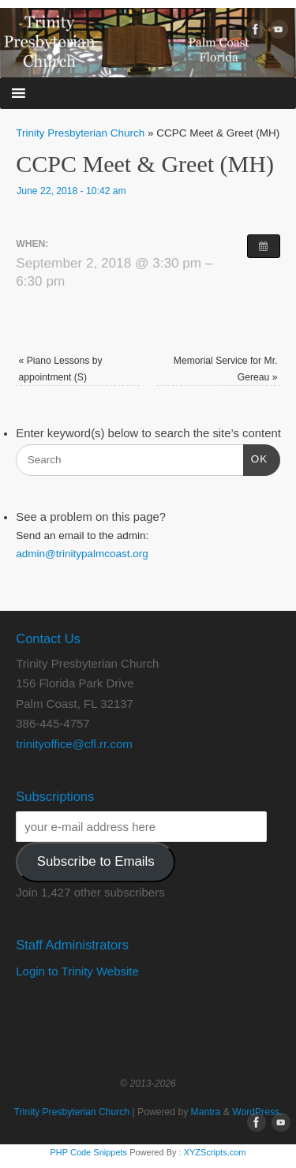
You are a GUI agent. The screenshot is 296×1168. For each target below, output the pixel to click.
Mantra (206, 1111)
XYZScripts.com (215, 1152)
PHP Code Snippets (88, 1152)
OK (255, 457)
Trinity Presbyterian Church (80, 133)
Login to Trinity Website (77, 971)
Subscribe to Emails (96, 861)
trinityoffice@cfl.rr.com (74, 744)
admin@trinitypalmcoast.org (82, 554)
